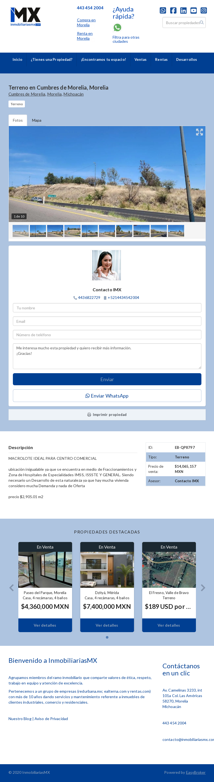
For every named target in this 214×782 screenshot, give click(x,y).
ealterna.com (115, 691)
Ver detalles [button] (45, 625)
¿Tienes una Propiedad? (51, 59)
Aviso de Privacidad (51, 718)
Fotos (18, 120)
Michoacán (73, 94)
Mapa (36, 120)
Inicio (17, 59)
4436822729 (89, 297)
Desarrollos (186, 59)
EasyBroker (196, 772)
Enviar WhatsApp (107, 396)
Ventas (141, 59)
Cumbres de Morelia (26, 94)
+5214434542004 (123, 297)
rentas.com (140, 691)
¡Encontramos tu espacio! (103, 59)
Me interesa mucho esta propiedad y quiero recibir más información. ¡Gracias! (107, 356)
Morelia (54, 94)
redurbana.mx (90, 691)
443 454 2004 (174, 723)
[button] (9, 587)
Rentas (161, 59)
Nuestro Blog (20, 718)
